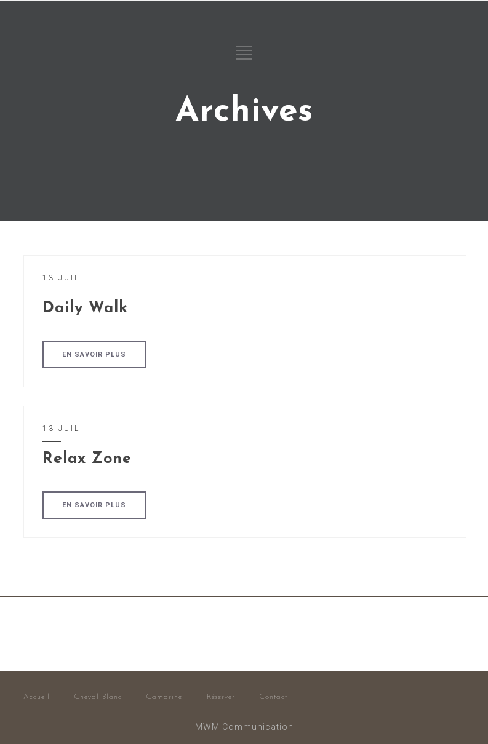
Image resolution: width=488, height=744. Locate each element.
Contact (273, 697)
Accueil (36, 697)
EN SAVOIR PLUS (94, 354)
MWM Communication (244, 727)
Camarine (164, 697)
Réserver (221, 697)
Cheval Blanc (98, 697)
